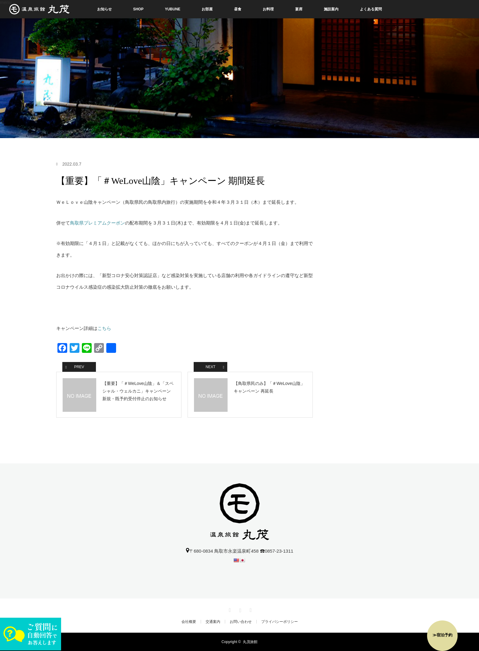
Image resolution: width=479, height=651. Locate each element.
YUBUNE (173, 9)
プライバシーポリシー (279, 622)
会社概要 (188, 622)
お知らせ (104, 9)
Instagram (239, 609)
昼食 (237, 9)
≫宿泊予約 (442, 635)
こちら (104, 328)
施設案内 (331, 9)
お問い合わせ (241, 622)
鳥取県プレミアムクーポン (97, 222)
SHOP (138, 9)
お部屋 (207, 9)
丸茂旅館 (250, 642)
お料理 (268, 9)
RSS (249, 609)
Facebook (229, 609)
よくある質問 (371, 9)
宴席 (298, 9)
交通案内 (213, 622)
